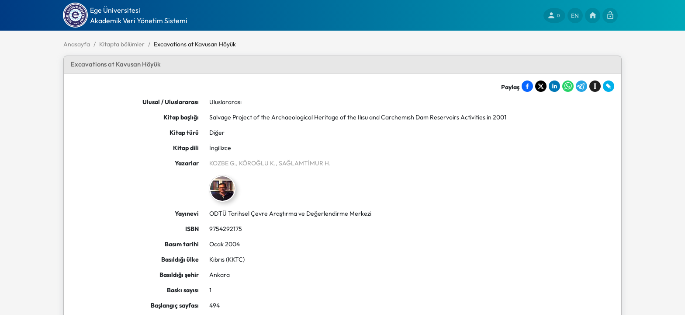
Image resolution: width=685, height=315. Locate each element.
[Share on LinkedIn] (554, 86)
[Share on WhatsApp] (568, 86)
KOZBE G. (222, 163)
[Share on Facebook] (527, 86)
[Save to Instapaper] (595, 86)
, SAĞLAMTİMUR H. (303, 163)
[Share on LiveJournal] (608, 86)
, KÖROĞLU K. (256, 163)
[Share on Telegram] (581, 86)
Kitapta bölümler (122, 44)
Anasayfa (76, 44)
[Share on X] (541, 86)
